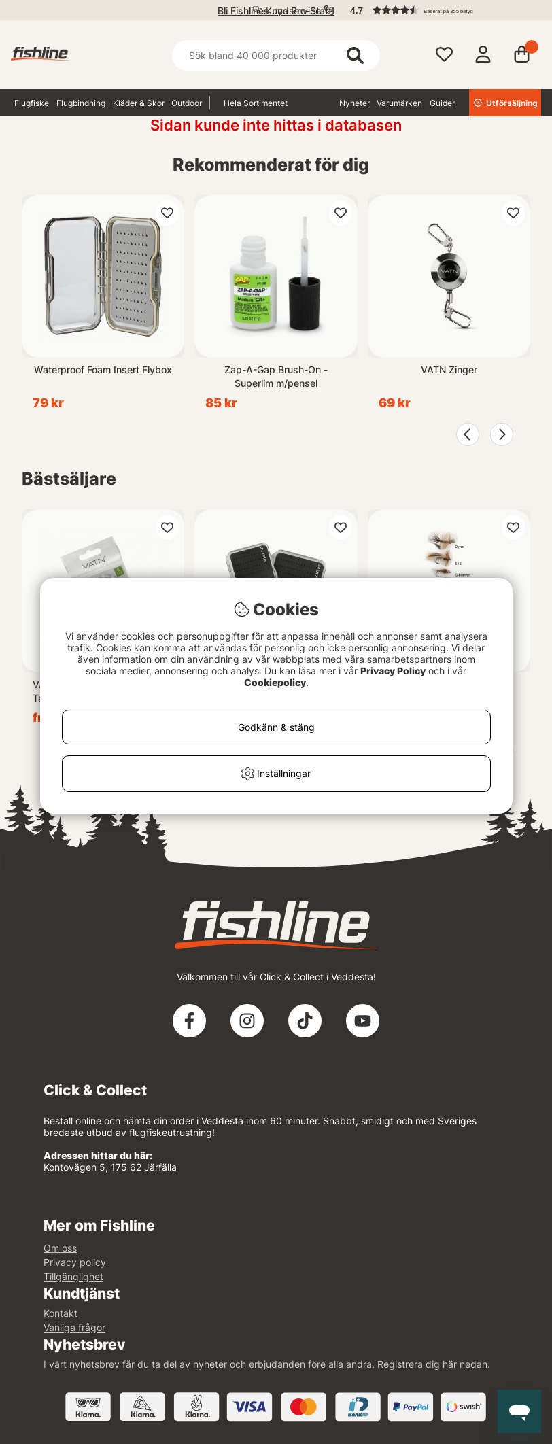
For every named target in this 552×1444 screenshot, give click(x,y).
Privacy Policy (393, 670)
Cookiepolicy (275, 682)
